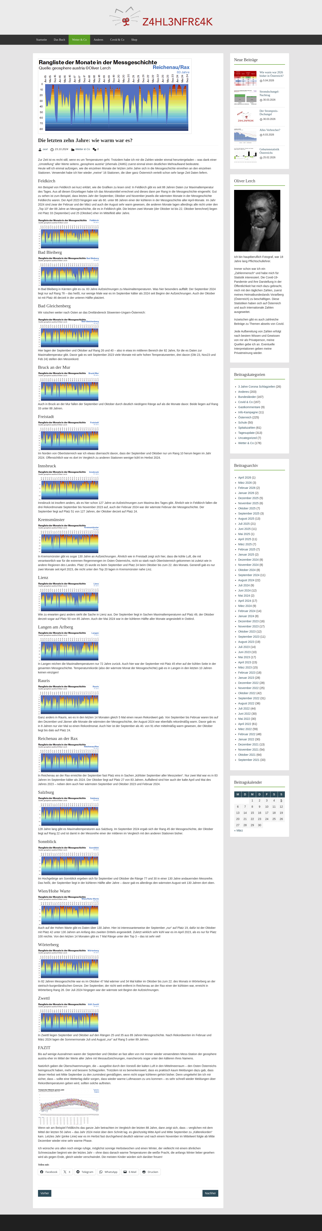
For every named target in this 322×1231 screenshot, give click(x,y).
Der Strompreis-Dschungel (269, 112)
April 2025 (244, 539)
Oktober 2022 (247, 693)
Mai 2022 (244, 718)
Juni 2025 (244, 529)
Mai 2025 (244, 534)
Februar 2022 (246, 734)
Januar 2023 (246, 677)
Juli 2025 (244, 523)
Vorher (44, 1193)
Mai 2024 (244, 595)
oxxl (45, 149)
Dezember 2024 (248, 559)
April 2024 (244, 600)
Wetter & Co (79, 39)
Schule (242, 422)
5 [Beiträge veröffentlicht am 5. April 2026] (281, 800)
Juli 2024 (244, 585)
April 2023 (244, 662)
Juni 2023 (244, 652)
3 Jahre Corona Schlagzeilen (256, 386)
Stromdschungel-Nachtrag (269, 93)
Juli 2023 (244, 647)
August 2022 (246, 703)
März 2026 (245, 482)
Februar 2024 (246, 611)
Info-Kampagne (248, 412)
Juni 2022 (244, 713)
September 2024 (249, 575)
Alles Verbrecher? (270, 130)
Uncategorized (247, 438)
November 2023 (248, 626)
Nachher (210, 1193)
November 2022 (248, 688)
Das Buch (59, 39)
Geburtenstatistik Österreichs (269, 151)
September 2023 (249, 636)
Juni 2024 (244, 590)
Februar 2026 (246, 487)
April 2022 (244, 724)
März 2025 (245, 544)
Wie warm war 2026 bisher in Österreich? (272, 74)
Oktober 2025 (247, 508)
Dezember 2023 (248, 621)
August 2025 (246, 518)
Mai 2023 (244, 657)
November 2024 (248, 564)
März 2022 (245, 729)
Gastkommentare (249, 407)
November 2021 (248, 749)
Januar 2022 (246, 739)
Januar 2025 (246, 554)
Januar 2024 (246, 616)
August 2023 (246, 641)
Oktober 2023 (247, 631)
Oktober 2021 (247, 754)
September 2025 (249, 513)
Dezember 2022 (248, 682)
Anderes (98, 39)
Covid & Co (117, 39)
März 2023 (245, 667)
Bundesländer (247, 396)
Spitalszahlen (246, 427)
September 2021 (249, 759)
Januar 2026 (246, 493)
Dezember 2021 (248, 744)
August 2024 (246, 580)
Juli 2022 (244, 708)
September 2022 (249, 698)
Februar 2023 (246, 672)
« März (238, 830)
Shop (134, 39)
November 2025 (248, 503)
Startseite (41, 39)
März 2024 (245, 605)
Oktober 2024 (247, 570)
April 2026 (244, 477)
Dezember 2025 (248, 498)
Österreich (245, 417)
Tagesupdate (246, 432)
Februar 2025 (246, 549)
